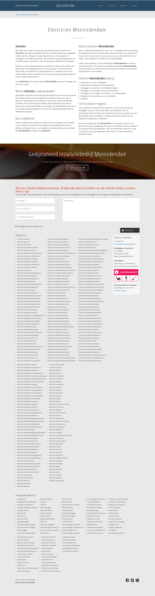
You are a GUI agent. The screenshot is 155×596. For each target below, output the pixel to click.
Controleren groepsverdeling (26, 533)
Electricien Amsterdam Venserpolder (28, 398)
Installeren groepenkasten (95, 527)
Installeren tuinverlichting (116, 505)
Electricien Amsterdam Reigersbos (89, 307)
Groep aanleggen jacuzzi (69, 530)
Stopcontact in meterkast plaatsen (28, 568)
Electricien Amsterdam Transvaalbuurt (29, 367)
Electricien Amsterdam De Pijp (26, 341)
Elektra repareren (45, 516)
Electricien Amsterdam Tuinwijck (27, 384)
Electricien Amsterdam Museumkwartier (60, 346)
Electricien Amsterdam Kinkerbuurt (58, 321)
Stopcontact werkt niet (48, 537)
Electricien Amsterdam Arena (26, 281)
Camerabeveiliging (23, 522)
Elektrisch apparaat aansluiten (49, 527)
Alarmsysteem (21, 513)
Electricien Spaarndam (56, 444)
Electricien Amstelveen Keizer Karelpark (29, 253)
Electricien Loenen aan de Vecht (59, 404)
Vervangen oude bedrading (71, 545)
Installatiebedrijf (92, 524)
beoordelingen (121, 290)
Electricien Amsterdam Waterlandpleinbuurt (30, 418)
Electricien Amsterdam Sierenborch (89, 335)
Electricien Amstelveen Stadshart (27, 262)
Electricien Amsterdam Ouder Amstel (90, 276)
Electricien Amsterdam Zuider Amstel (28, 466)
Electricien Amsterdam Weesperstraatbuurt (30, 421)
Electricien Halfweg (55, 382)
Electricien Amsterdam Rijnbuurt (89, 315)
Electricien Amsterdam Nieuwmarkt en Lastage (93, 239)
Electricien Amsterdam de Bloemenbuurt (29, 332)
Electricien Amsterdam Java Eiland (58, 304)
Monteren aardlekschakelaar (26, 543)
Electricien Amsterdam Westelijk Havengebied (31, 432)
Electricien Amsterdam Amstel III (27, 276)
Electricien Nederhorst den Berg (59, 421)
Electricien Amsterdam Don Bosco (27, 355)
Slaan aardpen (21, 559)
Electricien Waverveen (56, 463)
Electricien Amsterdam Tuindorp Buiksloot (30, 373)
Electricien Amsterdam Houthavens (59, 290)
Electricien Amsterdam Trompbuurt (28, 370)
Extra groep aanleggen (69, 513)
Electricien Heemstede (56, 384)
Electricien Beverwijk (23, 480)
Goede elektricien (67, 522)
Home (18, 14)
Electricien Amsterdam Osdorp (88, 270)
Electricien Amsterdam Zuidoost (27, 469)
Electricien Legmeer (55, 396)
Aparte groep (21, 516)
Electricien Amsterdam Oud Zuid (89, 273)
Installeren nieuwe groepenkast (118, 499)
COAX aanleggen (22, 530)
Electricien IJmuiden (55, 387)
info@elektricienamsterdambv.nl (126, 244)
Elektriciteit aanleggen (47, 524)
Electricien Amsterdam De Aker (26, 327)
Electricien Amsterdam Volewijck (27, 407)
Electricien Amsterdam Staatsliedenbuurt (91, 358)
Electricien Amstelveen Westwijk (27, 267)
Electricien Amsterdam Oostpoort (89, 264)
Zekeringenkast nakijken (70, 548)
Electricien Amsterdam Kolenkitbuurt (59, 324)
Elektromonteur (67, 499)
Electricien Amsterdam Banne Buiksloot (29, 284)
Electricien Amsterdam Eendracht (58, 242)
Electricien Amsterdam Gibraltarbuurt (59, 264)
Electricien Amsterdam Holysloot (58, 284)
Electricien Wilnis (54, 472)
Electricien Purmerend (56, 438)
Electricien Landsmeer (56, 393)
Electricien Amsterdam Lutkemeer (58, 332)
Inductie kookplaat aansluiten (96, 513)
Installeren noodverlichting (116, 502)
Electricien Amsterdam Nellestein (58, 349)
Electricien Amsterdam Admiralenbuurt (29, 273)
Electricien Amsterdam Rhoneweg (89, 310)
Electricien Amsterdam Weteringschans (29, 444)
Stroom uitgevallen (47, 548)
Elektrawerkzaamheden (47, 519)
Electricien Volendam (55, 461)
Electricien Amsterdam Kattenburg (58, 318)
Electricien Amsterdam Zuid (25, 461)
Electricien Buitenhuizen (56, 365)
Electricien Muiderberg (56, 418)
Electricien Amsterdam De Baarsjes (28, 329)
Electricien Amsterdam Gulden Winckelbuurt (61, 270)
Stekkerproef (21, 565)
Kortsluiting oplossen (115, 519)
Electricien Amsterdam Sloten (88, 341)
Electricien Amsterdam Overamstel (89, 279)
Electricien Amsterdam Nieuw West (58, 355)
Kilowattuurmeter (114, 516)
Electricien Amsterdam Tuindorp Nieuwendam (31, 379)
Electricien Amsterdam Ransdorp (89, 304)
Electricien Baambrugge (24, 475)
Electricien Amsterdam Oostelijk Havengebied (93, 250)
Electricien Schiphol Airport (57, 441)
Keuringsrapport (113, 513)
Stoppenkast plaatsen (48, 540)
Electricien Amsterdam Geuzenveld (58, 262)
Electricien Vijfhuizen (55, 452)
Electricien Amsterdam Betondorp (27, 287)
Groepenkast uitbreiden (94, 505)
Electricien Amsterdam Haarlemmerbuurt (60, 273)
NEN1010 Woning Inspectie (25, 545)
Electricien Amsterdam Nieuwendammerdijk (61, 358)
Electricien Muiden (55, 415)
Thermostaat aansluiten (48, 562)
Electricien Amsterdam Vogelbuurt (27, 401)
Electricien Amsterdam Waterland (27, 415)
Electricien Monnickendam (30, 14)
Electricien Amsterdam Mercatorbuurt (59, 338)
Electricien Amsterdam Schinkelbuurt (90, 327)
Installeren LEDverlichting (95, 533)
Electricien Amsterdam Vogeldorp (27, 404)
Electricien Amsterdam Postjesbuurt (90, 298)
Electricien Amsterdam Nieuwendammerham (61, 361)
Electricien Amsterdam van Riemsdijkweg (30, 396)
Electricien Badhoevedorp (25, 478)
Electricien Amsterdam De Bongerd (28, 335)
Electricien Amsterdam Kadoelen (58, 315)
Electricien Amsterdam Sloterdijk (89, 344)
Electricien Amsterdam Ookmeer (89, 245)
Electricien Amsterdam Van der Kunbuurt (30, 387)
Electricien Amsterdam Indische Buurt (59, 301)
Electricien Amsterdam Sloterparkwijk (90, 349)
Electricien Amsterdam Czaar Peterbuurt (29, 318)
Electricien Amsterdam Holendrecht (59, 281)
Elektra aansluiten (46, 510)
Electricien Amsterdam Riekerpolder (90, 312)
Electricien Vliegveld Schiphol (58, 458)
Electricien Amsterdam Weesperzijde (28, 424)
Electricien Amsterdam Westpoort (27, 441)
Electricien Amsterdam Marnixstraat (59, 335)
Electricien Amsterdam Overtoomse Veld (91, 287)
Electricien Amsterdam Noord (88, 242)
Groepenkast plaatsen (94, 502)
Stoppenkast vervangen (48, 545)
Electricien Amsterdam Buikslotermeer (29, 304)
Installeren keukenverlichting (96, 530)
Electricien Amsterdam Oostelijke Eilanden (92, 253)
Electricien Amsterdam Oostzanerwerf (90, 267)
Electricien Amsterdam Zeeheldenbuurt (29, 458)
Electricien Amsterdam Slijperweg (89, 338)
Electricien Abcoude (23, 242)
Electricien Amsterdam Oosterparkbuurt (91, 259)
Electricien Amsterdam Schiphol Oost (90, 332)
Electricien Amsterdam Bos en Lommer (29, 295)
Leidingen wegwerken (115, 527)
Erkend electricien (67, 507)
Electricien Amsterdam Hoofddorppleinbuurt (62, 287)
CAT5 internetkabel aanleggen (26, 524)
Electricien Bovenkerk (24, 483)
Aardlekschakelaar (22, 510)
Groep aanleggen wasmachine (96, 499)
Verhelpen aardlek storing (49, 568)
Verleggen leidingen (68, 537)
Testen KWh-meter (47, 559)
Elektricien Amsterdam (27, 5)
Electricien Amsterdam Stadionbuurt (90, 361)
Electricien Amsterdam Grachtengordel (60, 267)
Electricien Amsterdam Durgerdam (58, 239)
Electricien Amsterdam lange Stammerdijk (61, 327)
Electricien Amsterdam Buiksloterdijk (28, 298)
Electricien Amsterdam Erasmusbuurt (59, 247)
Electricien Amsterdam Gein (56, 259)
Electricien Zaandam (55, 475)
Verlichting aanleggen (69, 540)
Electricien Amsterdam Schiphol (88, 329)
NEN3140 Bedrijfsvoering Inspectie (28, 548)
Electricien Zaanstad (55, 478)
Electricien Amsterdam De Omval (27, 338)
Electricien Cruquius (55, 367)
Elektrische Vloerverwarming (49, 530)
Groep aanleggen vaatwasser (71, 533)
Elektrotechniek (67, 502)
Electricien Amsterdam (24, 270)
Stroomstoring (45, 551)
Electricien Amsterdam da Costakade (28, 321)
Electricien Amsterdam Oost (87, 247)
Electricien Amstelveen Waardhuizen (28, 264)
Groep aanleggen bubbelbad (71, 524)
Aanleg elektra (21, 499)
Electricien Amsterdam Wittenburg (27, 449)
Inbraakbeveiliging (92, 510)
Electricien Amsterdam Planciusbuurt (90, 293)
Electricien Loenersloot (56, 407)
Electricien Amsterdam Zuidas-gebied (28, 463)
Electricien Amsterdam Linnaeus (58, 329)
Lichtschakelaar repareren (116, 533)
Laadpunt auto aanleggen (116, 522)
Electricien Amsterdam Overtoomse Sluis (91, 284)
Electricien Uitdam (55, 447)
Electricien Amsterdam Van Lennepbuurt (29, 393)
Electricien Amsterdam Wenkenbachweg (29, 427)
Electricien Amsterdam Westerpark (27, 438)
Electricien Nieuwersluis (56, 427)
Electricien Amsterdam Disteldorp (27, 352)
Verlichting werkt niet (69, 543)
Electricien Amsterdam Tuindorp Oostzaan (30, 382)
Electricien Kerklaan (55, 390)
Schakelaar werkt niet (24, 557)
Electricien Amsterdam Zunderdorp (28, 472)
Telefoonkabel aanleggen (49, 557)
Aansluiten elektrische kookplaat (27, 507)
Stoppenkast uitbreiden (48, 543)
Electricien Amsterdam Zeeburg (26, 452)
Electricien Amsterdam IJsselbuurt (58, 298)
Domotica (43, 502)
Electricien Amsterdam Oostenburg (89, 256)
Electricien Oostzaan (55, 432)
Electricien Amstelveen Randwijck (27, 259)
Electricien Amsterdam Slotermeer (89, 346)
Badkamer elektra (22, 519)
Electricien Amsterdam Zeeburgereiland (29, 455)
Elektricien (43, 522)
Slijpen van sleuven (23, 562)
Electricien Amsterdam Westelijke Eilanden (30, 435)
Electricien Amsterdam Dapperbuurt (28, 324)
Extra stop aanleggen (68, 516)
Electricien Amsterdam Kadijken (57, 312)
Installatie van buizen (93, 516)
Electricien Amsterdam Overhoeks (89, 281)
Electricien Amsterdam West (25, 430)
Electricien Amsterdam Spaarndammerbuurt (92, 355)
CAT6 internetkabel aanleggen (26, 527)
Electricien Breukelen (23, 486)
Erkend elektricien (67, 510)
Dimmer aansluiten (46, 499)
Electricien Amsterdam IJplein (57, 295)
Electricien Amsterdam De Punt (26, 344)
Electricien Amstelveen (24, 245)
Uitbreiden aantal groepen (49, 565)
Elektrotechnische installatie (71, 505)
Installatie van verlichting (94, 522)
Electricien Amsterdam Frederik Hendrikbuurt (62, 253)
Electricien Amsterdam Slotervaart (89, 352)
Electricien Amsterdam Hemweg (57, 279)
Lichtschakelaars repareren (25, 537)
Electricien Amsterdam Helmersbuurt (59, 276)
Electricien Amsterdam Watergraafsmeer (29, 413)
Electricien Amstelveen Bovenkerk (27, 247)
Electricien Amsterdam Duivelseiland (28, 361)
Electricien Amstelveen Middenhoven (28, 256)
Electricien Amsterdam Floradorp (58, 250)
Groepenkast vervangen (94, 507)
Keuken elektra (113, 510)
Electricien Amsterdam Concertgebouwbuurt (31, 315)
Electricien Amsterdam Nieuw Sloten (59, 352)
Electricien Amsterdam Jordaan (57, 307)
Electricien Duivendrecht (57, 376)
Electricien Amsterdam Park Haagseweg (91, 290)
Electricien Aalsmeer (23, 239)
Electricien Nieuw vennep (57, 424)
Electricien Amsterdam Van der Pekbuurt (29, 390)
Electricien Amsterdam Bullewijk (27, 310)
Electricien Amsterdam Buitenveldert (28, 307)
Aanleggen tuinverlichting (25, 505)
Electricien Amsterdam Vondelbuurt (28, 410)
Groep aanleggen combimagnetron (73, 527)
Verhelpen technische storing (50, 571)
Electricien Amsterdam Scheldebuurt (90, 321)
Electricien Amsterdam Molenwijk (58, 344)
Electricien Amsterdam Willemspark (28, 447)
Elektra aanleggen (45, 507)
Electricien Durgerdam (56, 379)
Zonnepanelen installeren (70, 551)
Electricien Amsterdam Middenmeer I (59, 341)
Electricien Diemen (55, 370)
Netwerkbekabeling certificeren (27, 551)
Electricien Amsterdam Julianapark (58, 310)
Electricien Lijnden (55, 398)
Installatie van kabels (93, 519)
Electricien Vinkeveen (56, 455)
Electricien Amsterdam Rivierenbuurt (90, 318)
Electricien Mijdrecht (55, 410)
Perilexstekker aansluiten (25, 554)
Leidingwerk (112, 530)
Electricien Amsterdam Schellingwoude (91, 324)
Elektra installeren (46, 513)
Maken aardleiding (23, 540)
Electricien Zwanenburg (56, 480)
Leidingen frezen (113, 524)
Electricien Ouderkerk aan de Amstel (60, 435)
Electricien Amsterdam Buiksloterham (28, 301)
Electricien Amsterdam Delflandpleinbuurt (30, 346)
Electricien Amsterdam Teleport (26, 365)
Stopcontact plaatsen (23, 571)
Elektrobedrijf (44, 533)
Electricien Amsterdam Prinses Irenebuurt (91, 301)
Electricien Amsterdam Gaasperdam (59, 256)
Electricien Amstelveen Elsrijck (26, 250)
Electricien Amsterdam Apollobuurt (28, 279)
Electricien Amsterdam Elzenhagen (58, 245)
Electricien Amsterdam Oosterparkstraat (91, 262)
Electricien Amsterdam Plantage (88, 295)
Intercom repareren (114, 507)
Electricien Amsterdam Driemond (27, 358)
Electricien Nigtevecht (56, 430)
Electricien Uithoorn (55, 449)
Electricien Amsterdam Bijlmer (26, 290)
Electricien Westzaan (55, 469)
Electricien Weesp (54, 466)
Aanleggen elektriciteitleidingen (27, 502)
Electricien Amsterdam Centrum (27, 312)
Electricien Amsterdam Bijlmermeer (28, 293)
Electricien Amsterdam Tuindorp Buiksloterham (31, 376)
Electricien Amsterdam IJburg (57, 293)
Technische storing (47, 554)
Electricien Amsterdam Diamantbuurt (28, 349)
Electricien (43, 505)
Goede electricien (67, 519)
